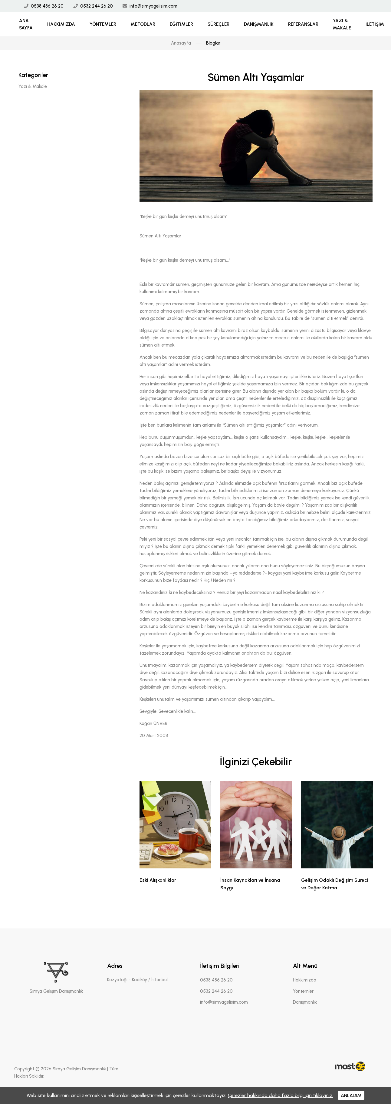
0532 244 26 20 (96, 6)
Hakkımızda (61, 24)
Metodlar (143, 24)
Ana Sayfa (26, 24)
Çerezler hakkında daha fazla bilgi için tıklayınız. (280, 1095)
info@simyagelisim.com (153, 6)
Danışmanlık (259, 24)
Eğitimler (181, 24)
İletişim (375, 24)
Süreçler (218, 24)
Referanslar (303, 24)
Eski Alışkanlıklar (158, 880)
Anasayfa (181, 43)
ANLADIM (351, 1095)
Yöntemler (103, 24)
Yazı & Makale (342, 24)
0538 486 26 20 (47, 6)
